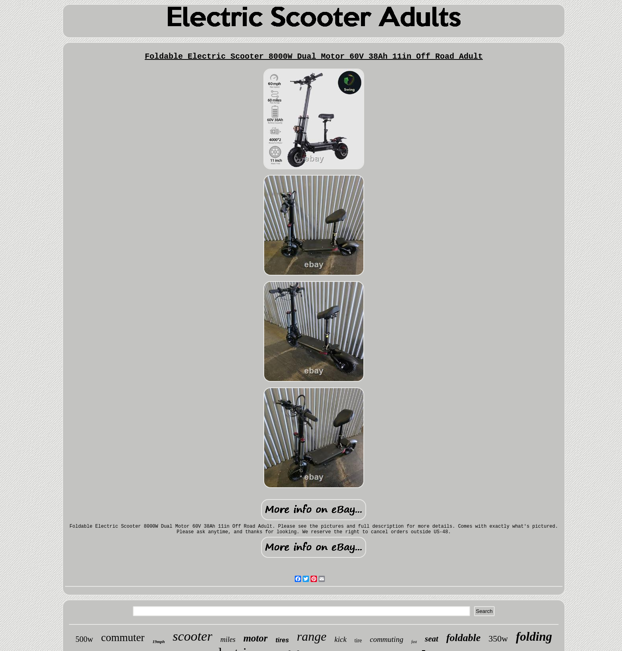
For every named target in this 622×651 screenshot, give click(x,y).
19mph (158, 641)
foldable (463, 637)
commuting (386, 639)
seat (431, 638)
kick (340, 639)
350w (498, 638)
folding (534, 636)
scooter (192, 636)
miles (227, 639)
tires (282, 640)
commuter (122, 637)
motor (255, 638)
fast (414, 642)
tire (358, 640)
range (311, 636)
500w (84, 639)
